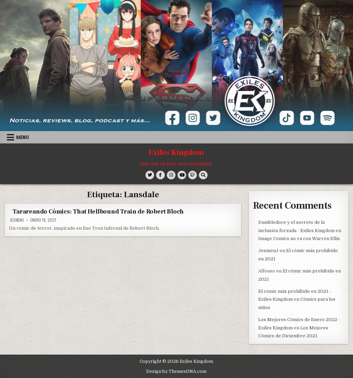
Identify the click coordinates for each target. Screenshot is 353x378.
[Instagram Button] (171, 175)
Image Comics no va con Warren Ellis (299, 238)
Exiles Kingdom (176, 152)
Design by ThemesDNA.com (176, 370)
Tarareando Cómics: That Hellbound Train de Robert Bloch (98, 212)
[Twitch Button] (192, 175)
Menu (22, 137)
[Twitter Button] (149, 175)
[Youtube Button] (182, 175)
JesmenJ (17, 220)
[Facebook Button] (160, 175)
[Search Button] (203, 175)
